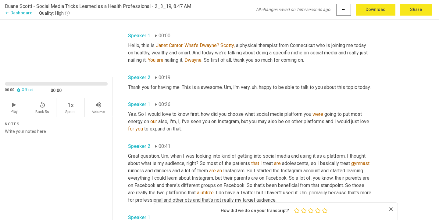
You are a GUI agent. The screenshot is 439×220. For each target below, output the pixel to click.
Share (416, 9)
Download (376, 9)
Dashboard (19, 12)
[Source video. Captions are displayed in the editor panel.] (56, 48)
